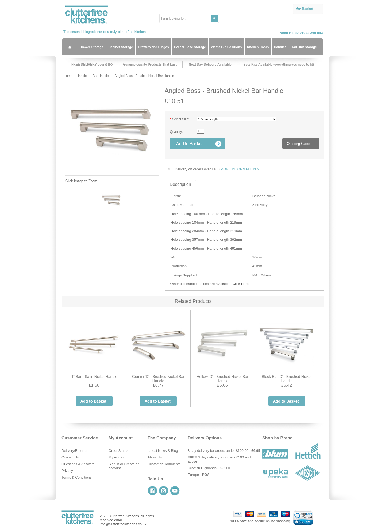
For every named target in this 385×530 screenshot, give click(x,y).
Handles (82, 76)
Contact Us (70, 457)
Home (68, 76)
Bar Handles (101, 76)
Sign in (114, 464)
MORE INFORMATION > (239, 169)
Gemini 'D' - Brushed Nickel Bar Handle (158, 378)
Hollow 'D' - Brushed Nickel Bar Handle (222, 378)
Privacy (67, 471)
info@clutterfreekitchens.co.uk (123, 524)
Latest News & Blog (163, 451)
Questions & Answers (78, 464)
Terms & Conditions (76, 477)
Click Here (241, 284)
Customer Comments (164, 464)
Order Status (118, 451)
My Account (117, 457)
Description (180, 184)
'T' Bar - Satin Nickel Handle (94, 376)
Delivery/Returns (74, 451)
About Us (155, 457)
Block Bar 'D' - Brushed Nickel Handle (286, 378)
